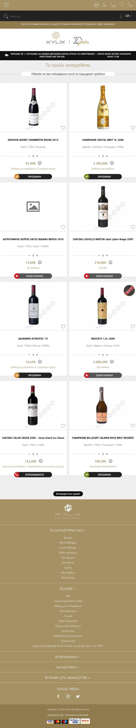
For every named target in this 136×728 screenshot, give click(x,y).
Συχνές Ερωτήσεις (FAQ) (68, 601)
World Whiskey (68, 542)
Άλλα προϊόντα (68, 552)
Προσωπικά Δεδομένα (68, 626)
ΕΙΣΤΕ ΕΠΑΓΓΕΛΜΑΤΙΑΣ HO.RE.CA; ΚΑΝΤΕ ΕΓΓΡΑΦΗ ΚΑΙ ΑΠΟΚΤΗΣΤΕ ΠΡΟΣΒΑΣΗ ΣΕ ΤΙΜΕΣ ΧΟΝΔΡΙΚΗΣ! (68, 24)
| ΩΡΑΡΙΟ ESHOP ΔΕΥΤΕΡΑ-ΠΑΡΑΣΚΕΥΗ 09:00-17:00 (113, 55)
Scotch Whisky (68, 547)
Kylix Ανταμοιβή (68, 621)
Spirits (68, 567)
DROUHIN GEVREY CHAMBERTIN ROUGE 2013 (33, 140)
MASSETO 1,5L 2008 (103, 338)
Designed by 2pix (55, 714)
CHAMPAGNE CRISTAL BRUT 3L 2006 (103, 140)
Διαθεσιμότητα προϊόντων (68, 636)
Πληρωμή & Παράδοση (68, 606)
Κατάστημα (68, 631)
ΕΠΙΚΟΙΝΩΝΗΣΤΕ (29, 474)
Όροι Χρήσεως (68, 611)
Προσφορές (68, 557)
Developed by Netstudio (77, 714)
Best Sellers (68, 577)
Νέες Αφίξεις (68, 572)
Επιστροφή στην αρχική (68, 493)
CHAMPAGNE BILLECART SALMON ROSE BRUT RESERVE (103, 438)
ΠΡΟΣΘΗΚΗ (27, 176)
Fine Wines (68, 562)
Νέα (68, 596)
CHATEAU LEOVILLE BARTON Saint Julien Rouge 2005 (103, 239)
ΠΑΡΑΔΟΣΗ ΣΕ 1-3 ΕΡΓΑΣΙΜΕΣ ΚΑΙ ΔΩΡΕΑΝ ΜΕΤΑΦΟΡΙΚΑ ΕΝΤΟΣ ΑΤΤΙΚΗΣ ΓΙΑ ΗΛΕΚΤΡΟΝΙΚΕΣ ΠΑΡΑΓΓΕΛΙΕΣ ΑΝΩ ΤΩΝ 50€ (52, 55)
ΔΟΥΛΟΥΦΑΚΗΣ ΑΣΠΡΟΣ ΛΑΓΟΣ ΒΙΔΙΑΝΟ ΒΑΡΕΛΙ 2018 (33, 239)
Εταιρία (68, 616)
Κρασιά (68, 538)
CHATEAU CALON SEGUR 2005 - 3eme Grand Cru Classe (33, 438)
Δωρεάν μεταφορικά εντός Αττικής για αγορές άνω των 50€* (68, 646)
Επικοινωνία (68, 641)
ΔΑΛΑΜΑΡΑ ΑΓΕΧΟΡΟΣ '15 (33, 338)
